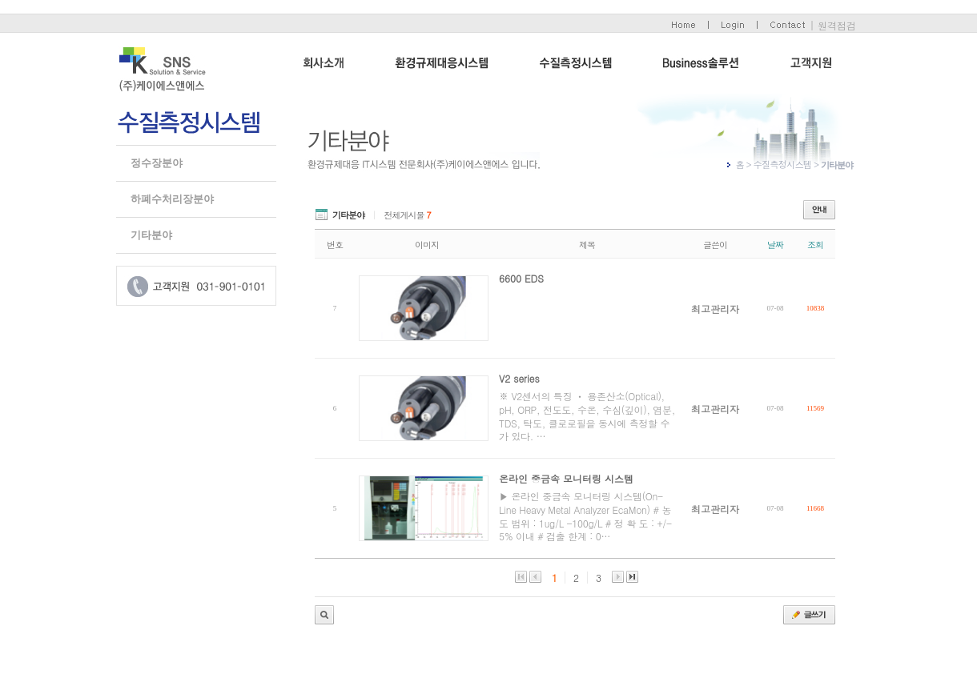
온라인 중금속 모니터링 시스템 (566, 478)
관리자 (324, 614)
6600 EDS (521, 278)
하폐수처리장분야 (172, 199)
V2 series (519, 378)
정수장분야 (157, 163)
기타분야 (151, 235)
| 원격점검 (833, 25)
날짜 (775, 245)
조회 (815, 245)
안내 (819, 209)
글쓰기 (809, 614)
